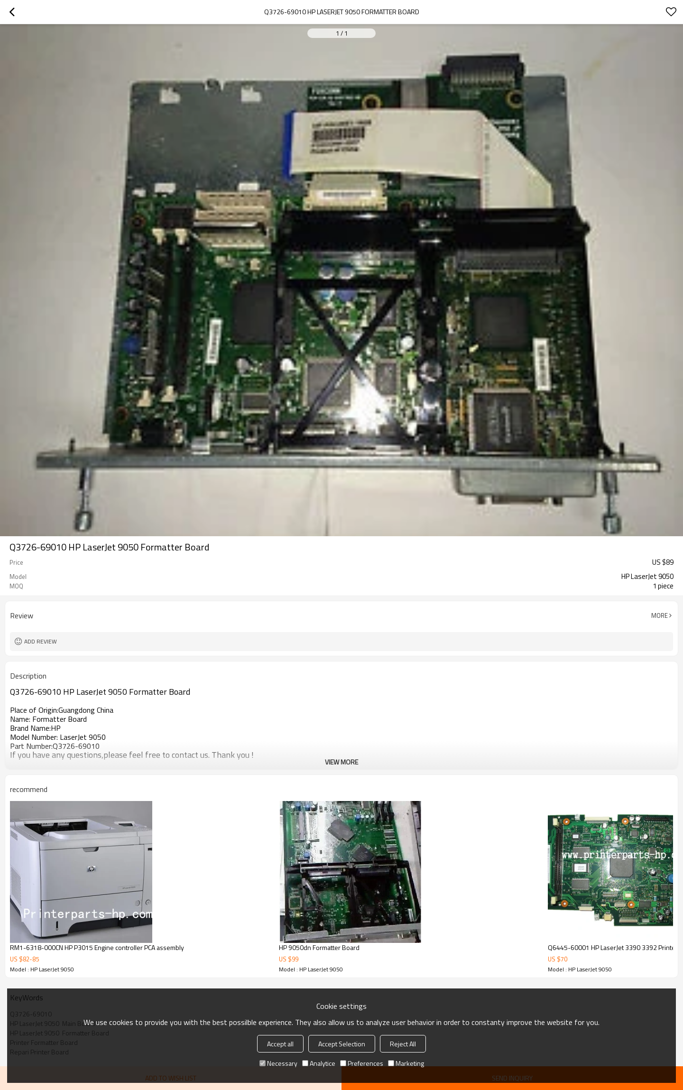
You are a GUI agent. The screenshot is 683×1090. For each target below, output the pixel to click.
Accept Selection (341, 1044)
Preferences (361, 1063)
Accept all (280, 1044)
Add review (40, 641)
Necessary (278, 1063)
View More (341, 762)
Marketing (406, 1063)
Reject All (403, 1044)
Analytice (318, 1063)
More (659, 615)
